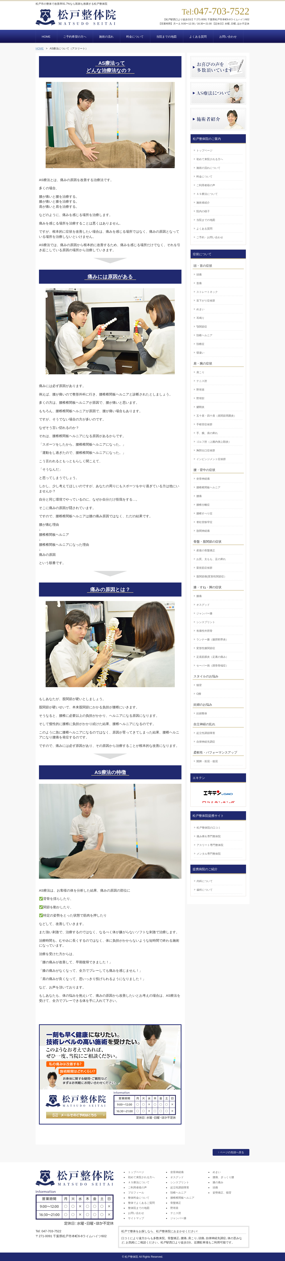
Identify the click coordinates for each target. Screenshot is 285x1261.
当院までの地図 (205, 220)
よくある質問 (204, 228)
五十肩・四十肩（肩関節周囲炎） (216, 415)
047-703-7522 (221, 11)
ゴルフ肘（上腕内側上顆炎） (213, 441)
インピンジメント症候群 (211, 459)
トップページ (204, 150)
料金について (204, 176)
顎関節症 (201, 326)
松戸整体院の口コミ (209, 827)
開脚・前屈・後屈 (207, 761)
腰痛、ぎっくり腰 (223, 1177)
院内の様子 (203, 211)
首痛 (199, 283)
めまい (200, 309)
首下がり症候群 (205, 300)
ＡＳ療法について (207, 194)
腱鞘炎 (200, 407)
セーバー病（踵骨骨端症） (212, 665)
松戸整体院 (131, 1256)
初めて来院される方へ (209, 159)
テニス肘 (201, 381)
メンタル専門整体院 (209, 853)
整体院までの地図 (138, 1208)
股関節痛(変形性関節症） (211, 576)
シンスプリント (205, 622)
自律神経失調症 (205, 741)
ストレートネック (207, 291)
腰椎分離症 (203, 504)
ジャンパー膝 (204, 613)
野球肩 (200, 389)
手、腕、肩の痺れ (207, 433)
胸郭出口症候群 (205, 450)
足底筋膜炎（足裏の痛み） (212, 656)
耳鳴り (200, 318)
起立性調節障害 (205, 733)
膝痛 (199, 596)
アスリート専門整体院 (210, 845)
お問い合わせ (136, 1213)
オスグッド (203, 604)
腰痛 (199, 496)
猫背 (199, 685)
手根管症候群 (204, 424)
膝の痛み (218, 1182)
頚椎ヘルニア (204, 335)
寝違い (200, 352)
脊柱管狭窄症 (204, 522)
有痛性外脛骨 (204, 630)
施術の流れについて (208, 167)
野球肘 (200, 398)
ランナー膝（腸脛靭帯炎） (212, 639)
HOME (40, 48)
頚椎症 (200, 344)
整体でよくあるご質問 (141, 1202)
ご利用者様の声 (205, 185)
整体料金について (138, 1197)
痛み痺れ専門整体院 (209, 836)
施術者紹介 (203, 202)
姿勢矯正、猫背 (222, 1192)
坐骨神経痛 (203, 478)
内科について (205, 881)
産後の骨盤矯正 (205, 550)
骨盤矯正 (175, 1202)
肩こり (200, 372)
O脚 (198, 693)
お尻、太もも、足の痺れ (211, 559)
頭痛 (199, 274)
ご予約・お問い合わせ (209, 237)
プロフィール (136, 1192)
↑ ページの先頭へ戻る (231, 1152)
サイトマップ (136, 1218)
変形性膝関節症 (205, 648)
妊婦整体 (201, 713)
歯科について (205, 889)
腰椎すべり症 (204, 513)
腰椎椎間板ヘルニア (208, 487)
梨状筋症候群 (204, 567)
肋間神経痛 (203, 530)
